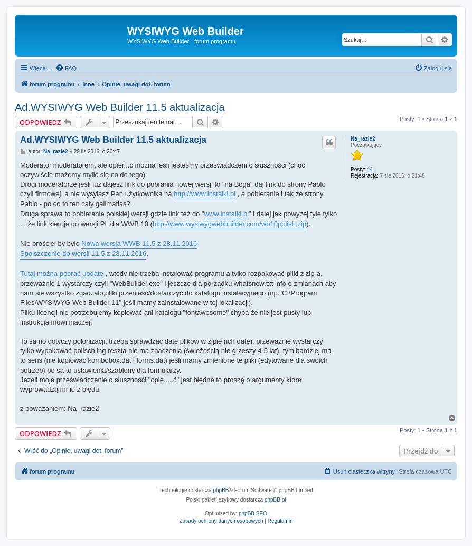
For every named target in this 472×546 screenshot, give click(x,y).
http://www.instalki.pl (204, 194)
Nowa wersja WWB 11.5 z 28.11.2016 (139, 243)
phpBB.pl (275, 500)
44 (370, 169)
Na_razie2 (363, 139)
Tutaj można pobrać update (61, 273)
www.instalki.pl (226, 214)
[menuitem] (66, 68)
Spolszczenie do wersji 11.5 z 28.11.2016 (83, 253)
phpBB (221, 490)
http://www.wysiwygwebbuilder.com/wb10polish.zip (229, 224)
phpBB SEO (253, 513)
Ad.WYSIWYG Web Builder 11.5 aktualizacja (120, 107)
